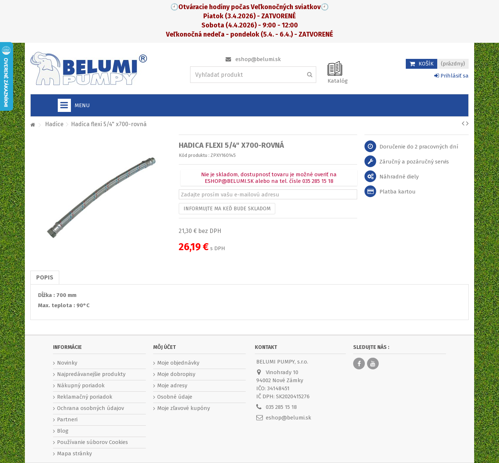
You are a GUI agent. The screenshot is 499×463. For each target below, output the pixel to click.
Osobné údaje (174, 397)
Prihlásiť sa (451, 75)
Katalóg (338, 81)
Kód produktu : (194, 155)
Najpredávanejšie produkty (91, 374)
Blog (62, 431)
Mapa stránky (74, 453)
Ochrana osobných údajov (90, 408)
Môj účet (164, 347)
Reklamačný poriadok (84, 397)
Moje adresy (172, 385)
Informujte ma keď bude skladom (227, 209)
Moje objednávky (178, 363)
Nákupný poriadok (81, 385)
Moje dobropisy (176, 374)
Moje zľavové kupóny (183, 408)
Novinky (67, 363)
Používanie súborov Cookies (92, 442)
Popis (44, 277)
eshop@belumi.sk (258, 59)
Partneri (67, 419)
